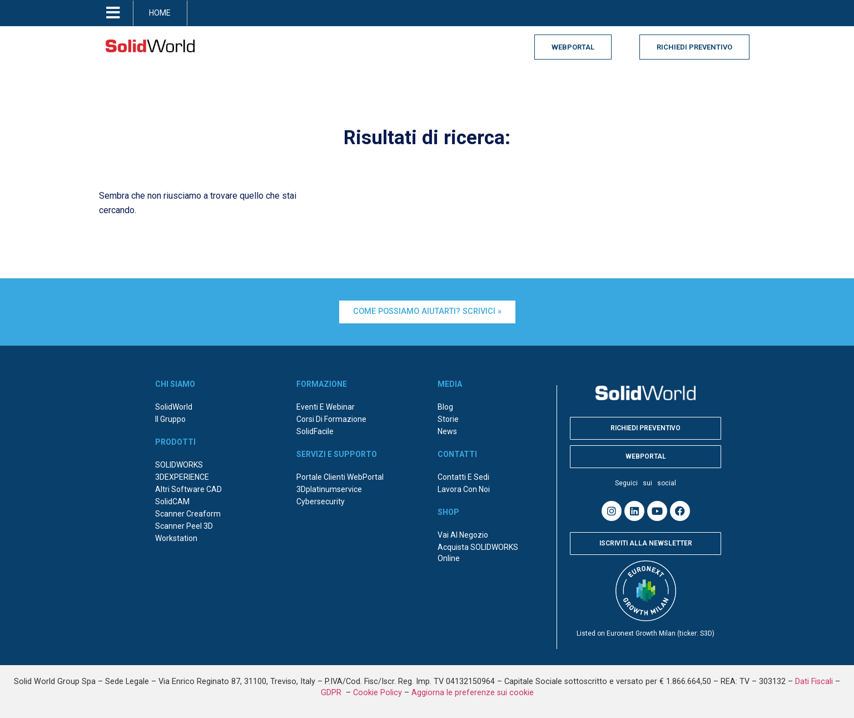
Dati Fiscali (814, 681)
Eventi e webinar (325, 406)
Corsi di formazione (331, 419)
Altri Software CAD (188, 489)
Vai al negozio (463, 534)
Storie (448, 419)
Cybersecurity (320, 501)
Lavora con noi (464, 489)
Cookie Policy (377, 692)
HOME (160, 12)
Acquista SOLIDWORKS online (478, 553)
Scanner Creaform (188, 513)
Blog (445, 406)
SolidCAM (172, 501)
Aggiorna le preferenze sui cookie (472, 692)
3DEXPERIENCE (182, 477)
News (447, 431)
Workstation (176, 538)
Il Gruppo (170, 419)
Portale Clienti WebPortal (340, 477)
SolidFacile (315, 431)
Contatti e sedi (463, 477)
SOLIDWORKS (179, 464)
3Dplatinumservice (329, 489)
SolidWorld (173, 406)
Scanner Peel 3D (184, 526)
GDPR (332, 692)
